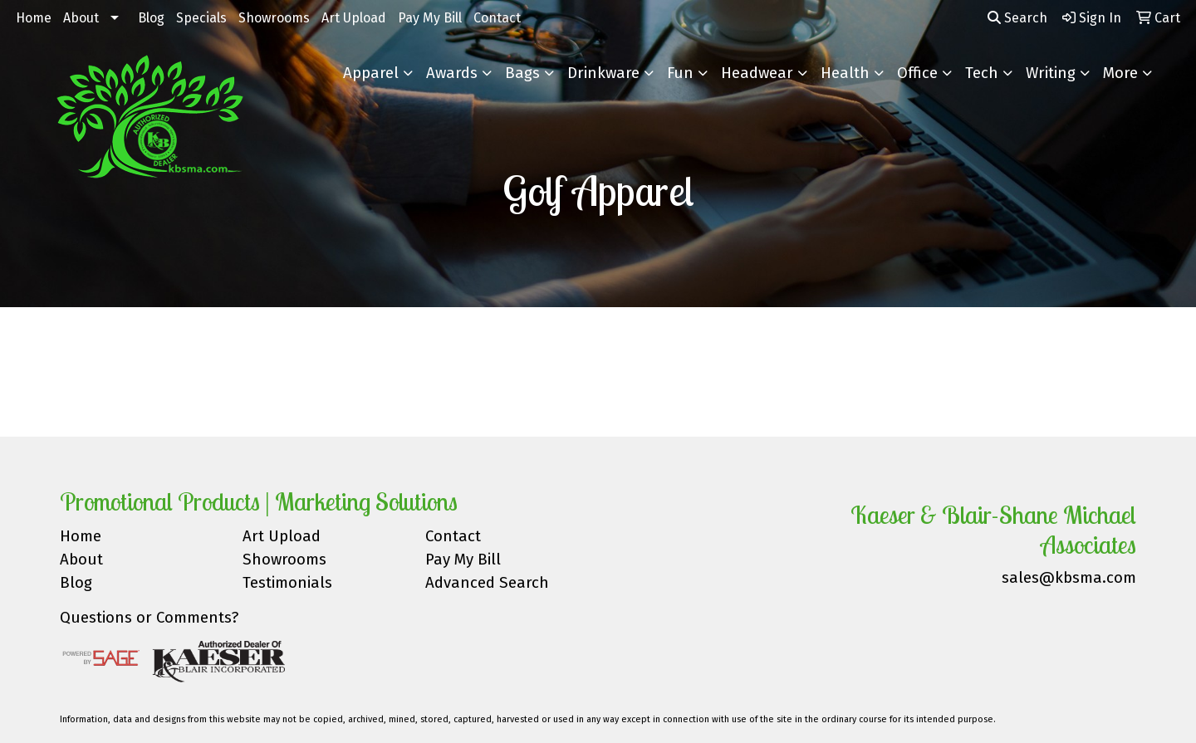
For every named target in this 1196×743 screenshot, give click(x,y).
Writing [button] (1051, 73)
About (81, 18)
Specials (201, 18)
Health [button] (845, 73)
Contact (497, 18)
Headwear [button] (757, 73)
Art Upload (353, 18)
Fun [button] (680, 73)
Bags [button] (522, 73)
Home (33, 18)
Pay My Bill (430, 18)
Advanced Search (487, 583)
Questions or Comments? (149, 618)
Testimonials (287, 583)
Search (1017, 18)
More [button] (1120, 73)
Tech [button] (981, 73)
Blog (151, 18)
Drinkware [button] (603, 73)
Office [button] (917, 73)
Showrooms (274, 18)
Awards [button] (452, 73)
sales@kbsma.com (1069, 578)
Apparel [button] (371, 73)
